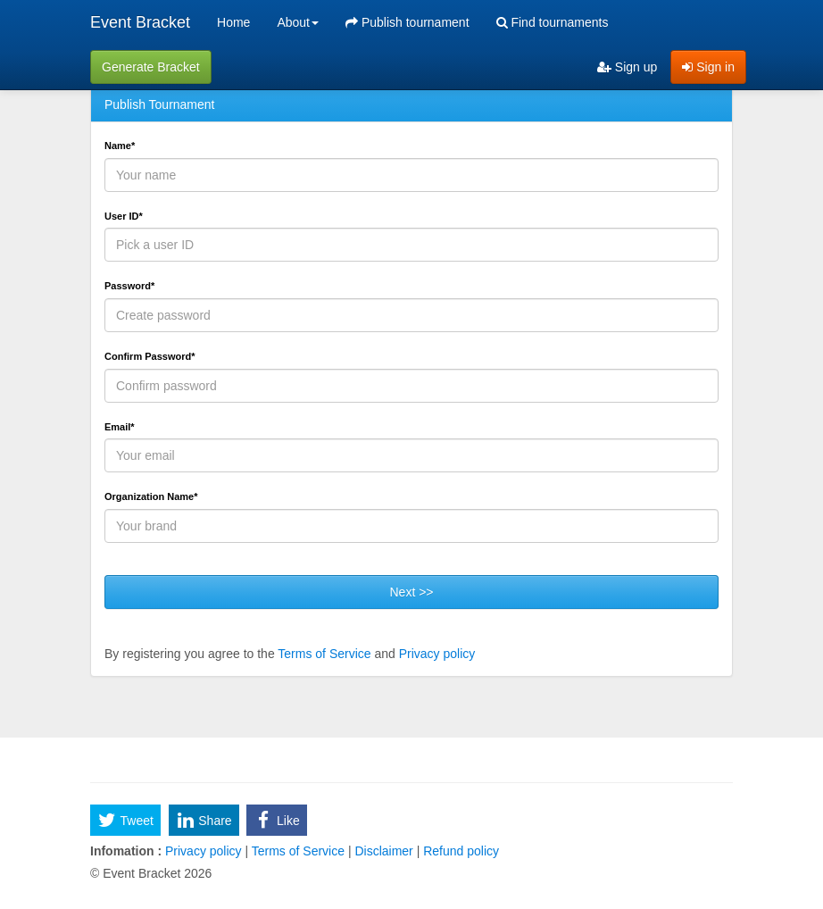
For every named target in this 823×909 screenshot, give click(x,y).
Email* (119, 426)
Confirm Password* (149, 356)
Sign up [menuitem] (627, 67)
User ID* (123, 216)
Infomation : (126, 851)
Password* (129, 285)
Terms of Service (324, 653)
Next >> (411, 592)
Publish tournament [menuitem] (407, 22)
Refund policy (459, 851)
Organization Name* (151, 496)
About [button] (298, 22)
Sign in (708, 67)
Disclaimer (384, 851)
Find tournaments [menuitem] (552, 22)
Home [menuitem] (233, 22)
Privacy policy (437, 653)
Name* (119, 145)
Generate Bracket (151, 67)
